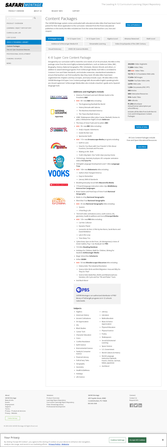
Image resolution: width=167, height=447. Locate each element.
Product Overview (53, 398)
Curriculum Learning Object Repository (60, 402)
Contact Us (133, 398)
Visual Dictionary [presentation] (54, 49)
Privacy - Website (11, 413)
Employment (9, 404)
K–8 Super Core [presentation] (54, 38)
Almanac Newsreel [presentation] (131, 38)
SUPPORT (76, 11)
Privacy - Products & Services (15, 411)
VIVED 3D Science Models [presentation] (78, 49)
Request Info (133, 400)
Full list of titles (141, 127)
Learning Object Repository (56, 400)
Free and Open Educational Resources (18, 50)
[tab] (55, 39)
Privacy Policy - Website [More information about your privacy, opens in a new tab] (59, 444)
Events (7, 402)
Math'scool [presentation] (151, 38)
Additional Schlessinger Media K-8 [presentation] (64, 44)
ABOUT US (38, 11)
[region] (83, 440)
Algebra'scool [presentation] (112, 38)
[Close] (163, 440)
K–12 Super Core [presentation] (93, 38)
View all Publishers (134, 25)
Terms (7, 409)
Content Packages (13, 46)
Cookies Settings (12, 418)
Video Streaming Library (55, 404)
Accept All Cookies (137, 440)
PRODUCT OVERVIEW (16, 11)
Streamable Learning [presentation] (97, 44)
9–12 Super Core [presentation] (74, 38)
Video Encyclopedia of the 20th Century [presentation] (130, 44)
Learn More (142, 147)
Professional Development (56, 407)
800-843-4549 (92, 403)
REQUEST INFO (57, 11)
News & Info (9, 400)
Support (8, 407)
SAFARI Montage (10, 398)
